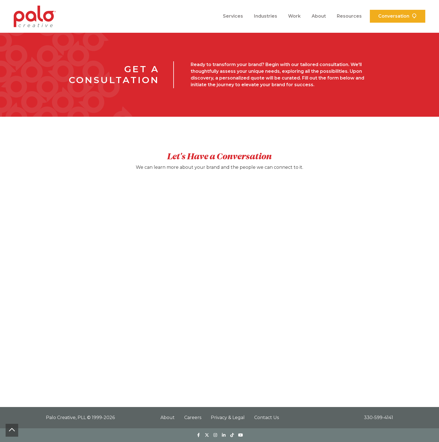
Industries (265, 16)
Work (294, 16)
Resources (349, 16)
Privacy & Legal (228, 417)
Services (233, 16)
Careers (193, 417)
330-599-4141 (378, 417)
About (319, 16)
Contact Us (266, 417)
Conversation (393, 16)
